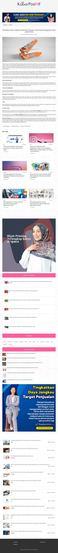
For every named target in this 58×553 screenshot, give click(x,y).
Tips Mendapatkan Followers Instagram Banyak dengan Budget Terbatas (14, 175)
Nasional (47, 341)
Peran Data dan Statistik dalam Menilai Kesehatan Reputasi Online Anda (21, 357)
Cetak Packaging (21, 76)
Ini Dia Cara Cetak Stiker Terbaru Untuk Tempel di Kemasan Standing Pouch (24, 308)
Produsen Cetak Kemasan (25, 126)
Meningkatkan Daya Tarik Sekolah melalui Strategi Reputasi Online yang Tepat (22, 367)
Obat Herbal (10, 341)
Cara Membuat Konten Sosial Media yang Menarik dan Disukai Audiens (21, 372)
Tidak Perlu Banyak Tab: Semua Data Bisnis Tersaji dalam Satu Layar (13, 148)
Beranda (15, 542)
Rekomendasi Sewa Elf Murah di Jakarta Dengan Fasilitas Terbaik (22, 326)
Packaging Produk (23, 110)
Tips (4, 144)
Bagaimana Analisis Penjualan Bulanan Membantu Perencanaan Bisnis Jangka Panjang (28, 523)
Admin (36, 34)
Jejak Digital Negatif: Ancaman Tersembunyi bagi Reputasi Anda (20, 379)
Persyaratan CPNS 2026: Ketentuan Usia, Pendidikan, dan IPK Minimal (23, 317)
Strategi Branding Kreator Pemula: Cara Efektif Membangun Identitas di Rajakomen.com (24, 362)
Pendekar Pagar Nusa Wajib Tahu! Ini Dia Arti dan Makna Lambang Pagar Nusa (24, 299)
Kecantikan (21, 341)
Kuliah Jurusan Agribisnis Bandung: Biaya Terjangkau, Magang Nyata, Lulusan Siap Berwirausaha (30, 464)
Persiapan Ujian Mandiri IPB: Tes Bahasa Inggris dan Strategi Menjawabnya (25, 440)
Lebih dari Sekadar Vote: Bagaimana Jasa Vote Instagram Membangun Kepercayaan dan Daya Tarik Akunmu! (41, 149)
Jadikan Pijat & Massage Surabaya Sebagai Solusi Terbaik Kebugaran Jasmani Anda (27, 506)
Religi (52, 341)
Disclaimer (16, 544)
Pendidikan (5, 344)
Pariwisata (15, 341)
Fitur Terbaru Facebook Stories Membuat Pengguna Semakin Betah (24, 448)
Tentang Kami (42, 542)
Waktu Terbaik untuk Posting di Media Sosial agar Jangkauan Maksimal (23, 290)
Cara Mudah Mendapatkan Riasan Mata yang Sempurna (22, 456)
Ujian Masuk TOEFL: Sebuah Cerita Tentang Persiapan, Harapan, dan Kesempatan (27, 472)
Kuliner (26, 341)
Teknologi (4, 172)
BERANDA (5, 25)
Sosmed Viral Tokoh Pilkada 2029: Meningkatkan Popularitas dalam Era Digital (40, 175)
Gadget (34, 341)
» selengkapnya (5, 151)
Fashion (4, 341)
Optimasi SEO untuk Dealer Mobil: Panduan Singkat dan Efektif (23, 490)
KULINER (10, 25)
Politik (4, 200)
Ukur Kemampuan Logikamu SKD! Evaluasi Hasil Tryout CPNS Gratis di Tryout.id (26, 531)
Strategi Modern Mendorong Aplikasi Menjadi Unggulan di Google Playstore (25, 499)
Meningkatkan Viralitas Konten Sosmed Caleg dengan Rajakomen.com (13, 203)
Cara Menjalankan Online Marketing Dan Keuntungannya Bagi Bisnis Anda (40, 203)
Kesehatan (42, 341)
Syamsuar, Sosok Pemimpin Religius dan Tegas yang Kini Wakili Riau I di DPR (26, 480)
